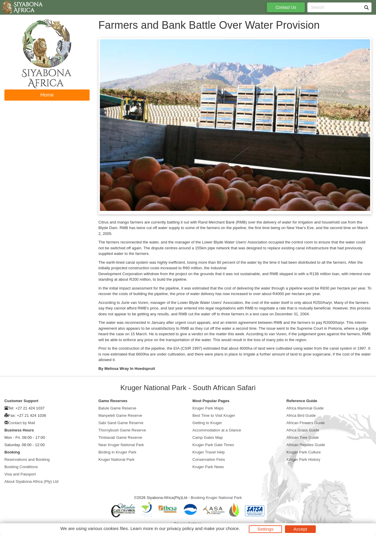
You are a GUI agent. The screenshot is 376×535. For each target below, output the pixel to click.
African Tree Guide (302, 437)
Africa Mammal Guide (305, 408)
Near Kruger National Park (121, 445)
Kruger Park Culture (303, 452)
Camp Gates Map (207, 437)
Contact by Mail (21, 423)
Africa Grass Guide (302, 430)
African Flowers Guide (305, 423)
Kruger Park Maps (208, 408)
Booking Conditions (21, 467)
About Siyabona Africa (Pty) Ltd (31, 481)
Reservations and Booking (27, 459)
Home (47, 95)
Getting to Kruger (207, 423)
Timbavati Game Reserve (120, 437)
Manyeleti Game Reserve (120, 415)
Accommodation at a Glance (216, 430)
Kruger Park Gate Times (213, 445)
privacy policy (180, 528)
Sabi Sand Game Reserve (120, 423)
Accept (300, 528)
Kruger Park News (208, 467)
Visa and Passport (20, 474)
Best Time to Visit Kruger (213, 415)
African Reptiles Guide (305, 445)
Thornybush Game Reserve (122, 430)
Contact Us (286, 7)
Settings (265, 528)
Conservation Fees (208, 459)
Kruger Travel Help (208, 452)
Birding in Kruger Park (117, 452)
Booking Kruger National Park (216, 497)
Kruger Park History (303, 459)
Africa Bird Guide (301, 415)
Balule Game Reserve (117, 408)
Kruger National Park (116, 459)
